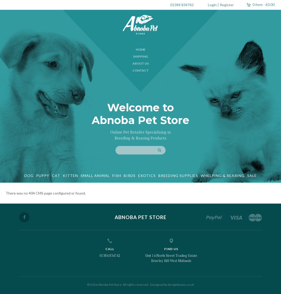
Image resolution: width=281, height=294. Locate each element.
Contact (140, 70)
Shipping (140, 56)
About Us (140, 63)
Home (140, 49)
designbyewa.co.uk (181, 285)
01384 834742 (182, 5)
